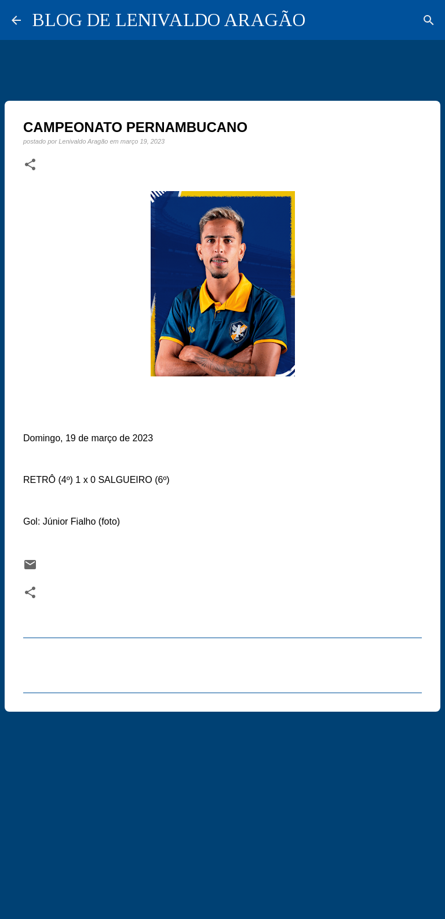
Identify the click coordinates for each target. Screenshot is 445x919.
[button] (30, 165)
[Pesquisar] (429, 20)
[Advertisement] (222, 810)
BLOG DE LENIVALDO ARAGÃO (168, 19)
